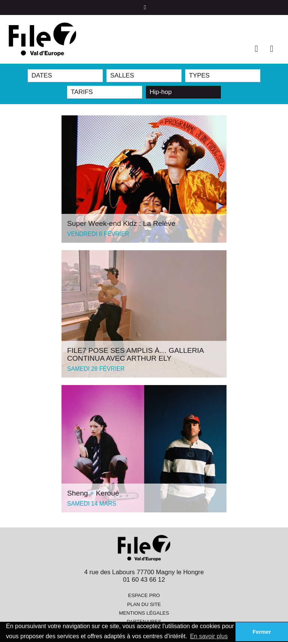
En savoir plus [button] (209, 636)
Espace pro (144, 595)
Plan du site (144, 604)
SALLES (122, 75)
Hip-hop (161, 92)
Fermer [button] (262, 632)
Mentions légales (144, 613)
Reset (214, 92)
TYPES (199, 75)
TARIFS (82, 92)
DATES (42, 75)
